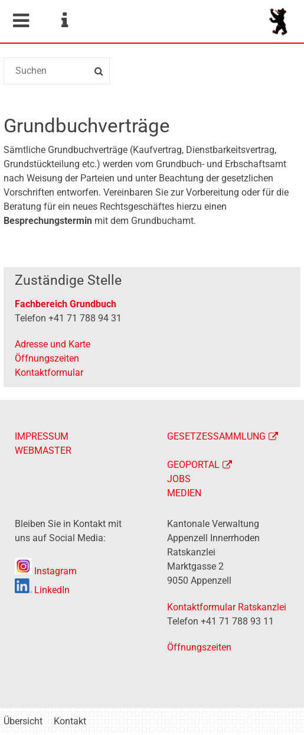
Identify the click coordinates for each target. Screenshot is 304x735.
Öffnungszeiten (47, 358)
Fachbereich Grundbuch (65, 304)
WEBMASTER (43, 450)
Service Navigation (64, 20)
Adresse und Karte (52, 344)
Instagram (46, 571)
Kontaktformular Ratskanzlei (226, 607)
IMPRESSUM (41, 436)
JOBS (179, 478)
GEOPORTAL (193, 464)
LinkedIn (42, 590)
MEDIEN (184, 493)
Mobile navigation (20, 20)
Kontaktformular (49, 372)
